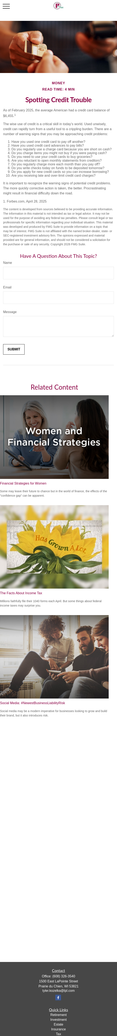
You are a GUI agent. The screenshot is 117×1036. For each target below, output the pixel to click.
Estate (58, 1024)
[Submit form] (14, 349)
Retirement (58, 1015)
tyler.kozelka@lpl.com (58, 990)
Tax (58, 1034)
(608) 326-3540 (63, 976)
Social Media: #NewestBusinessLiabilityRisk (32, 703)
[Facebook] (58, 997)
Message (10, 312)
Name (7, 262)
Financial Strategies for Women (23, 483)
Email (7, 287)
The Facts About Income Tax (21, 593)
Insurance (58, 1029)
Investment (58, 1019)
